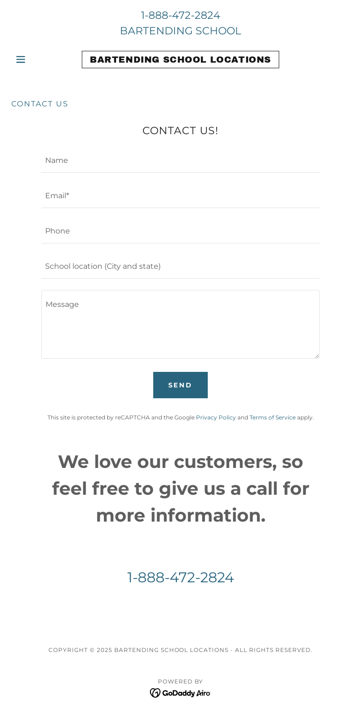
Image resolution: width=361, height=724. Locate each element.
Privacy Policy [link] (216, 417)
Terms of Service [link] (273, 417)
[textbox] (180, 161)
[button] (36, 59)
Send (180, 385)
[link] (180, 60)
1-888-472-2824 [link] (180, 15)
